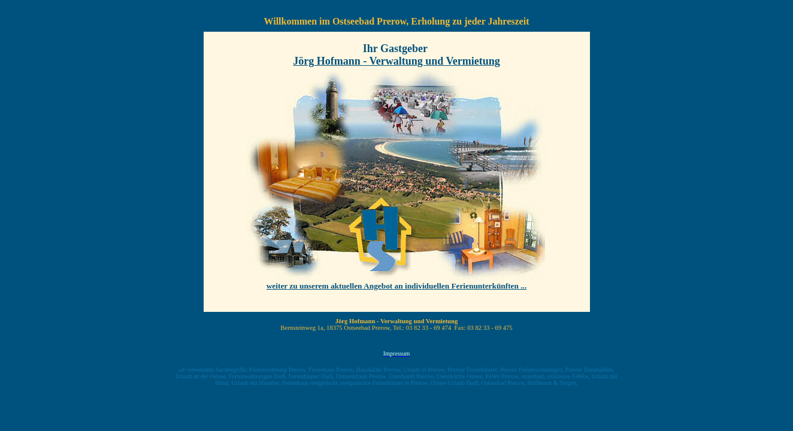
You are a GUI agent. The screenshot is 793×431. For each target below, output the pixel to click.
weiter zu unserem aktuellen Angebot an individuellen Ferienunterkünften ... (397, 285)
